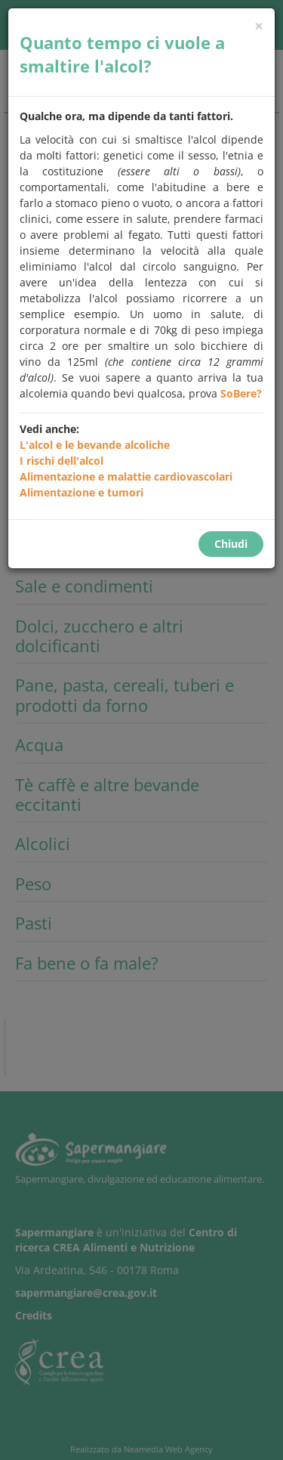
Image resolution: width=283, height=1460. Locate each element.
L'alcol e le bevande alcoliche (95, 445)
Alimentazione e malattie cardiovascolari (126, 476)
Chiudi (231, 544)
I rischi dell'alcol (61, 460)
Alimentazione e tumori (81, 492)
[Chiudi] (258, 26)
